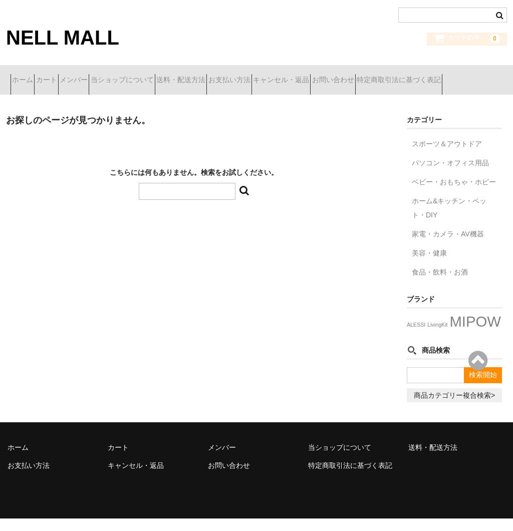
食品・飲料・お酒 (440, 285)
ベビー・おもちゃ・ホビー (454, 194)
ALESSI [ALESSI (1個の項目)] (416, 337)
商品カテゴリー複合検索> (454, 408)
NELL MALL (62, 38)
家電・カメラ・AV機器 (448, 246)
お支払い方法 (323, 76)
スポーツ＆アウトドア (447, 156)
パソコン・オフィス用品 (450, 175)
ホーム (27, 76)
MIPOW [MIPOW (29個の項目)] (475, 334)
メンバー (114, 76)
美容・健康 (429, 265)
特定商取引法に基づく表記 (58, 97)
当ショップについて (179, 76)
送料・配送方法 (256, 76)
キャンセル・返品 (392, 76)
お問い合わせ (462, 76)
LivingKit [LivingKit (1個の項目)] (437, 337)
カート (68, 76)
